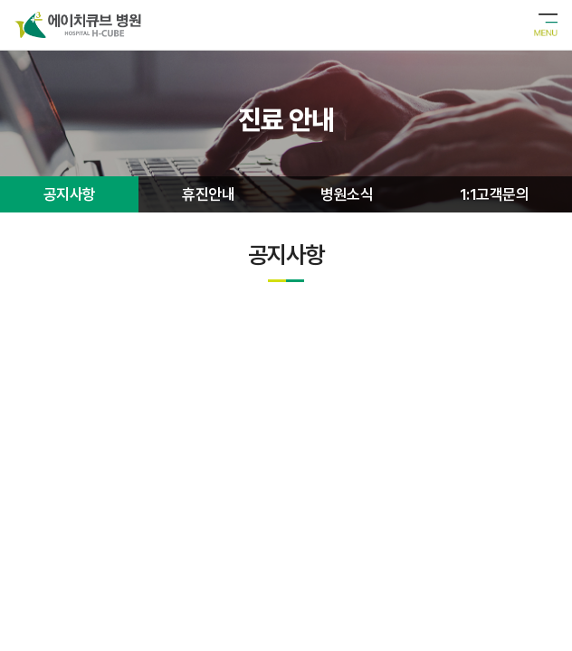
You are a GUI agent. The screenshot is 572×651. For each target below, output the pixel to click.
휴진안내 (208, 194)
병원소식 (346, 194)
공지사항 (69, 194)
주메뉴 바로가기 (0, 0)
